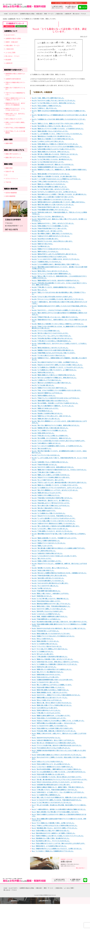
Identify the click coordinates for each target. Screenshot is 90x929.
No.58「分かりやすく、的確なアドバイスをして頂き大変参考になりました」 (56, 695)
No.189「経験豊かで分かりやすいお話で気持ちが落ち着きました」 (53, 350)
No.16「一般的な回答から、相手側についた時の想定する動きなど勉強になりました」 (59, 809)
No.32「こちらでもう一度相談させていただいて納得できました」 (53, 767)
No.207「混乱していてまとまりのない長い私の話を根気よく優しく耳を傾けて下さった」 (59, 293)
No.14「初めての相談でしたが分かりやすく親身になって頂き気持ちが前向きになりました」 (59, 815)
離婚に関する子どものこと (13, 157)
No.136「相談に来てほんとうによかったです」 (47, 493)
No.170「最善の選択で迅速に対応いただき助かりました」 (50, 400)
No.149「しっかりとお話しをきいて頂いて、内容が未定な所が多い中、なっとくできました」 (59, 458)
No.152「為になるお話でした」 (42, 448)
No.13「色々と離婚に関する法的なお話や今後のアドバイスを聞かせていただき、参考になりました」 (59, 819)
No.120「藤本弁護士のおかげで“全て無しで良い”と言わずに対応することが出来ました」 (59, 534)
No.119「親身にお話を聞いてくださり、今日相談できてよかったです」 (54, 538)
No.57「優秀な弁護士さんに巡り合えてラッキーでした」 (50, 697)
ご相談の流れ (59, 13)
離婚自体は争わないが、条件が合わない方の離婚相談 (15, 104)
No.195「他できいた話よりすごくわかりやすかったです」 (50, 333)
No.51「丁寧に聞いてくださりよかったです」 (46, 713)
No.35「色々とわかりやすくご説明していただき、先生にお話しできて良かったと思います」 (59, 758)
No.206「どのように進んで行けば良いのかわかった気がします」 (52, 296)
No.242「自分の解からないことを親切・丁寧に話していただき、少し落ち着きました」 (59, 194)
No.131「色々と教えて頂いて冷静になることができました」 (51, 505)
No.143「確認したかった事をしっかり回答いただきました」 (51, 475)
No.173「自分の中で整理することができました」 (47, 393)
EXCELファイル (21, 26)
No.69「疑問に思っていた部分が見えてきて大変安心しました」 (52, 669)
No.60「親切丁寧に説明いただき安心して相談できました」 (50, 690)
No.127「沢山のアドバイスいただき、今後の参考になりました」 (52, 516)
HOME (6, 13)
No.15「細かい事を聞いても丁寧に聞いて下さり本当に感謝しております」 (55, 812)
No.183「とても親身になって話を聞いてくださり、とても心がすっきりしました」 (58, 367)
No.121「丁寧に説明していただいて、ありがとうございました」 (52, 531)
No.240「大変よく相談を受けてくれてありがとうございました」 (52, 199)
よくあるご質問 (10, 52)
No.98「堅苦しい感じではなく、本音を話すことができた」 (50, 593)
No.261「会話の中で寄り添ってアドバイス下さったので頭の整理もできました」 (57, 146)
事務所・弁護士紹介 (11, 42)
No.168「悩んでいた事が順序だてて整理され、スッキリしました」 (53, 406)
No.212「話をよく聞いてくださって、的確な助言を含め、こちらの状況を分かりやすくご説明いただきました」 (59, 277)
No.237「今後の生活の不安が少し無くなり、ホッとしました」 (52, 207)
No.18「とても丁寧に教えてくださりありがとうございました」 (52, 802)
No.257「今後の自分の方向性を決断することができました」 (51, 157)
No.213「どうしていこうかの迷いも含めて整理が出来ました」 (52, 273)
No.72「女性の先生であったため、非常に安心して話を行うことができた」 (55, 662)
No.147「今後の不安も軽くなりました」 (45, 464)
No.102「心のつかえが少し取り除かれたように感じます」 (50, 583)
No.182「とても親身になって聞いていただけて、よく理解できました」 (54, 370)
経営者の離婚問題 (11, 193)
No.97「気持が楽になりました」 (42, 596)
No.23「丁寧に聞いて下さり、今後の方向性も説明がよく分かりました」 (55, 790)
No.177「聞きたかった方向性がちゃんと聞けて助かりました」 (52, 383)
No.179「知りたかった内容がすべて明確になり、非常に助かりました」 (54, 377)
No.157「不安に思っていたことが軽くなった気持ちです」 (50, 435)
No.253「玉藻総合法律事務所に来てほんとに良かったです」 (51, 167)
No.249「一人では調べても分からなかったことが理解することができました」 (56, 179)
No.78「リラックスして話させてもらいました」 (47, 646)
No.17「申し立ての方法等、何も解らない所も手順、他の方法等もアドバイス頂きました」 (59, 806)
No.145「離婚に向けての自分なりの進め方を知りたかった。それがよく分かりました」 (59, 470)
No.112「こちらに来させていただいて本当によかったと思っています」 (54, 556)
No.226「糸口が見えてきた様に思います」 (45, 239)
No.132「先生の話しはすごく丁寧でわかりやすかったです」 (51, 503)
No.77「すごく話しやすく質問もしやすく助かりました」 (50, 649)
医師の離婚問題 (10, 196)
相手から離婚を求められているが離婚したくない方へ (15, 99)
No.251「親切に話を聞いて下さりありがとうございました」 (51, 174)
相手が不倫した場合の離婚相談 (15, 128)
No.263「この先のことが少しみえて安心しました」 (48, 141)
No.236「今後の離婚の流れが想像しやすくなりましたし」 (50, 210)
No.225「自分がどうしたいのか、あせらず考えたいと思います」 (52, 241)
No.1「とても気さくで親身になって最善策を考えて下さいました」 (53, 851)
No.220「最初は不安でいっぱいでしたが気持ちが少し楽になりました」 (54, 254)
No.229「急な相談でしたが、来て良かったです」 (47, 231)
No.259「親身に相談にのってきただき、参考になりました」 (51, 152)
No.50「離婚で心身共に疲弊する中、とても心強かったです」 (51, 715)
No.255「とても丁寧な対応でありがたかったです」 (48, 162)
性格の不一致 (9, 171)
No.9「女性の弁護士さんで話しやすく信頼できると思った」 (51, 830)
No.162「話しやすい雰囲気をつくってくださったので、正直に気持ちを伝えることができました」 (59, 422)
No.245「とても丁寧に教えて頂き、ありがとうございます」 (51, 189)
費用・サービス (49, 13)
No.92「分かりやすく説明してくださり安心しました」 (49, 609)
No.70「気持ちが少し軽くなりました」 (44, 667)
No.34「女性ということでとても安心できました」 (48, 761)
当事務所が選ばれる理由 (27, 13)
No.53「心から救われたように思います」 (45, 708)
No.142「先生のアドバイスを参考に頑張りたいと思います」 (51, 477)
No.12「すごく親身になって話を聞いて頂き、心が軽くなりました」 (53, 823)
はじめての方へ (13, 13)
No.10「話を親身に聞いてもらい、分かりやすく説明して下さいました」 (55, 828)
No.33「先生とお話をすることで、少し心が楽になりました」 (51, 764)
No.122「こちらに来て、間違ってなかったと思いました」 (50, 528)
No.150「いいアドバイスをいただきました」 (46, 455)
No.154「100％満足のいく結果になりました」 (46, 443)
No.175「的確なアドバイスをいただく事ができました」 (49, 388)
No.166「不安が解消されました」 (42, 411)
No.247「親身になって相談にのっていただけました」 (49, 184)
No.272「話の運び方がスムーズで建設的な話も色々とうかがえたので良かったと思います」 (59, 115)
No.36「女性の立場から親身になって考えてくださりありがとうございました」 (57, 755)
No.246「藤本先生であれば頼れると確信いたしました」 (49, 187)
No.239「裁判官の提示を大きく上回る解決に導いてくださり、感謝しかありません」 (59, 202)
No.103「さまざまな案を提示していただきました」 (48, 581)
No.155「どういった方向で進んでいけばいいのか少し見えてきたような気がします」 (59, 441)
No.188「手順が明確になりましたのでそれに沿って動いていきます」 (54, 353)
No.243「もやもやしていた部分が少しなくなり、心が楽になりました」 (54, 192)
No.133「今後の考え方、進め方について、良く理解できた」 (51, 500)
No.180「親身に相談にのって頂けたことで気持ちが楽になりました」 (54, 375)
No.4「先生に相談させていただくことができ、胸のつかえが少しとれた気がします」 (58, 843)
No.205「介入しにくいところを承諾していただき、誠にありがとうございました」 (58, 299)
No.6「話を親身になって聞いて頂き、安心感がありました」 (51, 838)
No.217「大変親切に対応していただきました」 (47, 262)
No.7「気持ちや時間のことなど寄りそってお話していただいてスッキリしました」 (58, 836)
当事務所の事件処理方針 (13, 79)
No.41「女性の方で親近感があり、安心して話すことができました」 (53, 740)
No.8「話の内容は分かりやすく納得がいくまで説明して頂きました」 (54, 833)
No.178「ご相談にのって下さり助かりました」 (47, 380)
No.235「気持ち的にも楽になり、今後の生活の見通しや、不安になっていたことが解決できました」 (59, 213)
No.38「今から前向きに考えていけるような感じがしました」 (51, 748)
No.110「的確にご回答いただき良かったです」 (47, 561)
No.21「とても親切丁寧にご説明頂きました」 (46, 795)
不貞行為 (8, 182)
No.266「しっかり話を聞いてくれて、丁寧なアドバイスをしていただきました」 (57, 134)
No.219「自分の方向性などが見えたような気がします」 (49, 256)
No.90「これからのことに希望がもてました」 (46, 614)
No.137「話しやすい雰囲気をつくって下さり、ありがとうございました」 (55, 490)
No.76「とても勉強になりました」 (43, 651)
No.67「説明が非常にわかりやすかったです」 (46, 674)
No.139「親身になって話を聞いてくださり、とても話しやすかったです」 (55, 485)
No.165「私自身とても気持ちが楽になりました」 (47, 413)
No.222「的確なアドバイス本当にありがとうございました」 (51, 249)
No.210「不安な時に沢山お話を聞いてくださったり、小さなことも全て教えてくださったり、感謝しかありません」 (59, 284)
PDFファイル (9, 26)
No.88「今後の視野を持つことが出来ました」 (46, 619)
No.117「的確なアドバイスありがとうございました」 (49, 543)
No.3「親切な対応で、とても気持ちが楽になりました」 (49, 846)
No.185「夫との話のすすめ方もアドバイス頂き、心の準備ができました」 (55, 362)
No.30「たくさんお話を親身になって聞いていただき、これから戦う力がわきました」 (59, 772)
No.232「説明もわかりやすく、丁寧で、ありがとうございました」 (53, 223)
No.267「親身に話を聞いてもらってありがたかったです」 (50, 131)
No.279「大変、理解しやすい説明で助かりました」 (48, 98)
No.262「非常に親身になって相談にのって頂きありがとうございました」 (55, 144)
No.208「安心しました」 (40, 290)
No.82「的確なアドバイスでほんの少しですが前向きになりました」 (53, 636)
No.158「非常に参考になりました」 (43, 433)
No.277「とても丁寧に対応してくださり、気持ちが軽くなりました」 (54, 103)
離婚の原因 (8, 168)
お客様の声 (68, 13)
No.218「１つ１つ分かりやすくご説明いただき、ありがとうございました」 (56, 259)
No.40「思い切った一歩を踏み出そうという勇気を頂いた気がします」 (54, 743)
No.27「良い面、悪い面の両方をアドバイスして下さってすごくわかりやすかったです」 (59, 779)
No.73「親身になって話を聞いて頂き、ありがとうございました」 (52, 659)
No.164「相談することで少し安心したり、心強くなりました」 (52, 416)
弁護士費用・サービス (12, 45)
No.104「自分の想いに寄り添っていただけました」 (48, 578)
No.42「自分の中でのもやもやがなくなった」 (46, 737)
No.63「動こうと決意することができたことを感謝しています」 (52, 685)
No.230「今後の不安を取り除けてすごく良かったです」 (49, 228)
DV (6, 175)
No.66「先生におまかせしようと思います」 (46, 677)
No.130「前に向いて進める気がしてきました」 (47, 508)
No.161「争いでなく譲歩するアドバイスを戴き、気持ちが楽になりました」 (56, 425)
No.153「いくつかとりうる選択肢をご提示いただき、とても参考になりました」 (57, 446)
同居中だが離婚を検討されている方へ (15, 83)
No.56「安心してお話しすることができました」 (47, 700)
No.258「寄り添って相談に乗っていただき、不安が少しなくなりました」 (55, 154)
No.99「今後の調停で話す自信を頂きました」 (46, 591)
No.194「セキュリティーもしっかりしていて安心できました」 (52, 336)
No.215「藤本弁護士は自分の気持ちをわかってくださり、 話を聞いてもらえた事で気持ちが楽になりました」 (59, 267)
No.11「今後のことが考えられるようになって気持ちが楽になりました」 (55, 825)
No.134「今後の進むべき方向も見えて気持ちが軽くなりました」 (52, 498)
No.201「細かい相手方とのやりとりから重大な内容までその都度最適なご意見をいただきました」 (59, 313)
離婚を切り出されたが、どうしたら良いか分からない (15, 109)
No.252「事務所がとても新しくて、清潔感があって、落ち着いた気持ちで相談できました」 (59, 170)
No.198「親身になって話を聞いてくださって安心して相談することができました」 (58, 324)
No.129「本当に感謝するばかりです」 (44, 510)
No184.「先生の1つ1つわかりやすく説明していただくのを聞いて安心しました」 (57, 365)
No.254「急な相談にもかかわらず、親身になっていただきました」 (53, 164)
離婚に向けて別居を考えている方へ (15, 88)
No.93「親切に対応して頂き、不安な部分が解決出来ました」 (51, 606)
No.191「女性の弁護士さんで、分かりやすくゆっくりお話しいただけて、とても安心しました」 (59, 344)
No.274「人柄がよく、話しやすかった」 (44, 108)
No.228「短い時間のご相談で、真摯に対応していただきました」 (52, 233)
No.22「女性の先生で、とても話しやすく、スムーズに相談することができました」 (58, 792)
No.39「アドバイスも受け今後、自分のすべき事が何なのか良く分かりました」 (57, 745)
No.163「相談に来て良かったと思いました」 (46, 418)
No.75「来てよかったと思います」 (43, 654)
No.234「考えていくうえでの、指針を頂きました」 (48, 216)
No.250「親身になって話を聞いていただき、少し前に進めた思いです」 (54, 176)
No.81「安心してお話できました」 (43, 639)
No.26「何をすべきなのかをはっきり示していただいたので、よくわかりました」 (57, 782)
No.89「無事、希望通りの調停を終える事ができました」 (50, 616)
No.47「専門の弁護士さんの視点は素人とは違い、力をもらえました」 (54, 723)
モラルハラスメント (11, 178)
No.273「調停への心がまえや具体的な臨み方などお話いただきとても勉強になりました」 (59, 111)
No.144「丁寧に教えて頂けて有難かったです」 (47, 472)
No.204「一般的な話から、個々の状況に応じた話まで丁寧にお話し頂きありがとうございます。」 (59, 302)
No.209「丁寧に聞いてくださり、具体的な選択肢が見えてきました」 (54, 287)
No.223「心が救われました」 (41, 246)
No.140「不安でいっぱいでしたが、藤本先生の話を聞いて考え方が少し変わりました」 (59, 482)
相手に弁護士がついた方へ (13, 119)
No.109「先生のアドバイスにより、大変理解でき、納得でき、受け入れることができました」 (59, 564)
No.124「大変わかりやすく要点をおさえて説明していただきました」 (54, 523)
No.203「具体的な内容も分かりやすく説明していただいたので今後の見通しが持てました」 (59, 307)
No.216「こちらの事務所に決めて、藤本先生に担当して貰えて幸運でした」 (56, 264)
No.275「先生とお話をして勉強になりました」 (47, 106)
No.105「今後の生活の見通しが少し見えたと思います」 (49, 575)
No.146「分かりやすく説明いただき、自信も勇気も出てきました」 (53, 467)
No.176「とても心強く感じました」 (43, 385)
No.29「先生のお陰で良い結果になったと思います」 (48, 774)
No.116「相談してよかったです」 (42, 546)
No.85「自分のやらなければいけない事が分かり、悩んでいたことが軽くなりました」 (59, 628)
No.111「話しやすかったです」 (42, 558)
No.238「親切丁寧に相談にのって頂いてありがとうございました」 (53, 204)
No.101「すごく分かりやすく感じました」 (45, 586)
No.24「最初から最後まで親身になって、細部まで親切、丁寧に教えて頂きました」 (58, 787)
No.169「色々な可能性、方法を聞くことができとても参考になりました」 (55, 403)
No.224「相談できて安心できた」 (42, 244)
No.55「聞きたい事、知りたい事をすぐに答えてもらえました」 (52, 703)
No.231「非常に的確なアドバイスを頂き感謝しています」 (50, 226)
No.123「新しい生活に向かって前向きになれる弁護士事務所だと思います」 (56, 526)
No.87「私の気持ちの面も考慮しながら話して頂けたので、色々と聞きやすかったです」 (59, 621)
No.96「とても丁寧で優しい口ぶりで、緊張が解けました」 (50, 598)
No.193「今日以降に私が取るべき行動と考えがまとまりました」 (52, 338)
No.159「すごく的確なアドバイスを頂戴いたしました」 (49, 430)
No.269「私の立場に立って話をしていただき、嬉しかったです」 (52, 126)
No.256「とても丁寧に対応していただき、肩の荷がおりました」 (52, 159)
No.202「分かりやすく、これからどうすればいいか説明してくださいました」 (56, 310)
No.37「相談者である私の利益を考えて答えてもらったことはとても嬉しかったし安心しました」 (59, 751)
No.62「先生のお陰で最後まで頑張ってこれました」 (48, 687)
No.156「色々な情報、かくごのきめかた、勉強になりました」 (52, 438)
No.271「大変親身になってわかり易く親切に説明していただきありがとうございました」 (59, 120)
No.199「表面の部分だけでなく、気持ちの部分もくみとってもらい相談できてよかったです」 (59, 320)
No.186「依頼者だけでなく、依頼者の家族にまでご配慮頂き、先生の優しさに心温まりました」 (59, 358)
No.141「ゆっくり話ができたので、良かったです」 (48, 480)
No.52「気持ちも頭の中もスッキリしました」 (46, 710)
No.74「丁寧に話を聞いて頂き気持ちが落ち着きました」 (50, 656)
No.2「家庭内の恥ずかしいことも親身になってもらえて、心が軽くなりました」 (57, 848)
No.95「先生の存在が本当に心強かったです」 (46, 601)
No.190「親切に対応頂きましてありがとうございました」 (50, 348)
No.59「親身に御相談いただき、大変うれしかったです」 (50, 692)
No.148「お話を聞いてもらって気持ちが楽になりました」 (50, 462)
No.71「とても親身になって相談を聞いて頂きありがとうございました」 (55, 664)
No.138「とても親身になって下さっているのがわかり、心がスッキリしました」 (57, 487)
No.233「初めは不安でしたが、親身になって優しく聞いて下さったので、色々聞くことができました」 (59, 220)
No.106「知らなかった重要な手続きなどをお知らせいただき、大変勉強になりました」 (59, 573)
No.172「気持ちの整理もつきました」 (44, 395)
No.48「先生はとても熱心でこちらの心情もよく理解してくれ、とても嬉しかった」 (58, 720)
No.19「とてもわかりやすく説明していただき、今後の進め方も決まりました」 (57, 800)
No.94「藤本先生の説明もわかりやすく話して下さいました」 (51, 604)
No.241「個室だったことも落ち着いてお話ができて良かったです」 (53, 197)
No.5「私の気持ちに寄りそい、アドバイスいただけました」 (51, 841)
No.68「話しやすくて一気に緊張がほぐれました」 (48, 672)
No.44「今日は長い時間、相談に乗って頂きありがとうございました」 (54, 731)
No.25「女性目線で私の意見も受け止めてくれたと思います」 (51, 784)
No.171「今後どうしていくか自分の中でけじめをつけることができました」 (56, 398)
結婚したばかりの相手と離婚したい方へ (15, 123)
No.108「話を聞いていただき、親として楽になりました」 (50, 568)
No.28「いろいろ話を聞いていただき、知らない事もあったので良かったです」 (57, 777)
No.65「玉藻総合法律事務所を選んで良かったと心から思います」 (53, 679)
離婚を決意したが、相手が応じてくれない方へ (15, 114)
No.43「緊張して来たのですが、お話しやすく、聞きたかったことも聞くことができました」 (59, 734)
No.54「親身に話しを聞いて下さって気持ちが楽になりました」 (52, 705)
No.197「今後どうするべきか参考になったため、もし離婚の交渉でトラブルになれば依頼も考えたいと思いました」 (59, 327)
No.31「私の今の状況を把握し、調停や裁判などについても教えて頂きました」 (57, 769)
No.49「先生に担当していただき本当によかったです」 (49, 718)
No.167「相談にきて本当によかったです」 (45, 408)
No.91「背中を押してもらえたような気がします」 (48, 611)
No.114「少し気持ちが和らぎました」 (44, 551)
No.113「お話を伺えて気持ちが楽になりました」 (47, 553)
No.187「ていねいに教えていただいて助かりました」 (49, 355)
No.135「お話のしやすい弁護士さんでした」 (46, 495)
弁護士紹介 (39, 13)
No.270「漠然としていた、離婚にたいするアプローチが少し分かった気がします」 (58, 123)
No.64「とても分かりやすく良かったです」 (46, 682)
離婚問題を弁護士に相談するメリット (15, 74)
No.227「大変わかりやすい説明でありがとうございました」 (51, 236)
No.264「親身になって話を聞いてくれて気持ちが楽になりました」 (53, 139)
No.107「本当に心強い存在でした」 (43, 570)
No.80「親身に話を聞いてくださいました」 (46, 641)
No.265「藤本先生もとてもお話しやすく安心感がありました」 (52, 136)
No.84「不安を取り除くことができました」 (46, 631)
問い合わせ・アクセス (79, 13)
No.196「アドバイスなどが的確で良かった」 (46, 331)
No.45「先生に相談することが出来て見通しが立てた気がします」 (53, 728)
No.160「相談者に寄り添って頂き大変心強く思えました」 (50, 428)
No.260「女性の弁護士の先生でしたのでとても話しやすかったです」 (54, 149)
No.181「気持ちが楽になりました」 (43, 372)
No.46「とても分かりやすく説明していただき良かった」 (50, 726)
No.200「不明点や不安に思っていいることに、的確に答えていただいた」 (55, 317)
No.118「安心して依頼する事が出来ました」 (46, 540)
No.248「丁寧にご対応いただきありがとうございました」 (50, 181)
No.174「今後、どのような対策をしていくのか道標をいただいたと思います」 (56, 390)
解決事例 (8, 60)
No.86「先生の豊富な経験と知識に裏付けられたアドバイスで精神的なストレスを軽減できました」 (59, 625)
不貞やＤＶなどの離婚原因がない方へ (15, 93)
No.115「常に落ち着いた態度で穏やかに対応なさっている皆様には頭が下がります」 (59, 548)
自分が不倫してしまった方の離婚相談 (15, 132)
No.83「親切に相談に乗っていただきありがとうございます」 (51, 633)
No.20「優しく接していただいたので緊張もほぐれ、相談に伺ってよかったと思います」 (59, 797)
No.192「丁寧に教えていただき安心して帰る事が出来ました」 (52, 341)
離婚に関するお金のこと (13, 154)
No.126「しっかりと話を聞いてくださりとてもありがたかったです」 (54, 518)
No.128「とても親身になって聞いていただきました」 (49, 513)
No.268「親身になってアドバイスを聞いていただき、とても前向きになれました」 (58, 128)
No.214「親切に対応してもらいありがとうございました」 (50, 271)
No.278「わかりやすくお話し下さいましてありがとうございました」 (54, 100)
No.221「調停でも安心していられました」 (45, 251)
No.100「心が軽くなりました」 (42, 588)
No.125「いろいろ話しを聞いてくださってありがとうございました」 (54, 521)
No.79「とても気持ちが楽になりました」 (45, 644)
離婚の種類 (8, 143)
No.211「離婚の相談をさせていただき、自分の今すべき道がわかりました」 (56, 280)
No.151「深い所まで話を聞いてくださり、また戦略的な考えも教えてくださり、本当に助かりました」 (59, 451)
